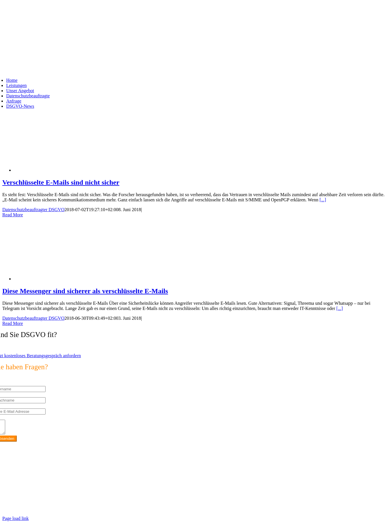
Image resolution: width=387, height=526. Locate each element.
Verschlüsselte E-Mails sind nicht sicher (60, 182)
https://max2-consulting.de (120, 501)
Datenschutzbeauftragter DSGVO (33, 209)
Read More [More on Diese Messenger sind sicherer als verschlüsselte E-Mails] (12, 323)
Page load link (15, 521)
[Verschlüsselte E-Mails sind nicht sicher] (60, 170)
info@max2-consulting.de (34, 491)
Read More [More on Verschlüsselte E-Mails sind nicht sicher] (12, 214)
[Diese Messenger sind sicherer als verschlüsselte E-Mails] (60, 278)
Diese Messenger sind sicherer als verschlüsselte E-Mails (85, 291)
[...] (323, 199)
